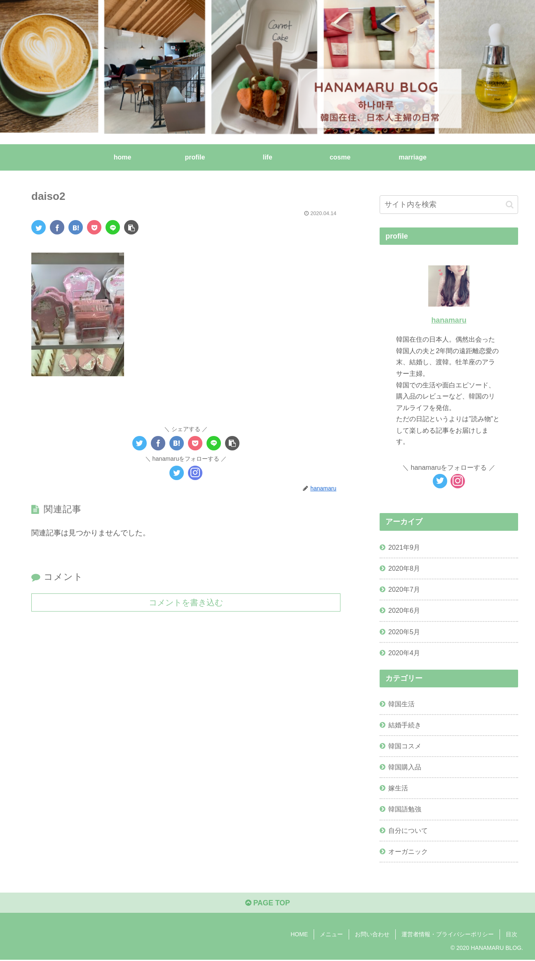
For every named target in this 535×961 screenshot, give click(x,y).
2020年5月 (404, 631)
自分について (408, 830)
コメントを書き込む (186, 602)
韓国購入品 (404, 767)
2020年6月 (404, 610)
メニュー (331, 935)
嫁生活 (398, 788)
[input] (449, 204)
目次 (511, 935)
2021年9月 (404, 547)
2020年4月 (404, 652)
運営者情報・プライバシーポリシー (447, 935)
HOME (299, 935)
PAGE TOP (267, 904)
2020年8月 (404, 568)
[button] (509, 204)
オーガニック (408, 851)
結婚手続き (404, 725)
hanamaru (448, 320)
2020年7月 (404, 589)
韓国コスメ (404, 746)
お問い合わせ (372, 935)
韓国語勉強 (404, 809)
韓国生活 (401, 704)
